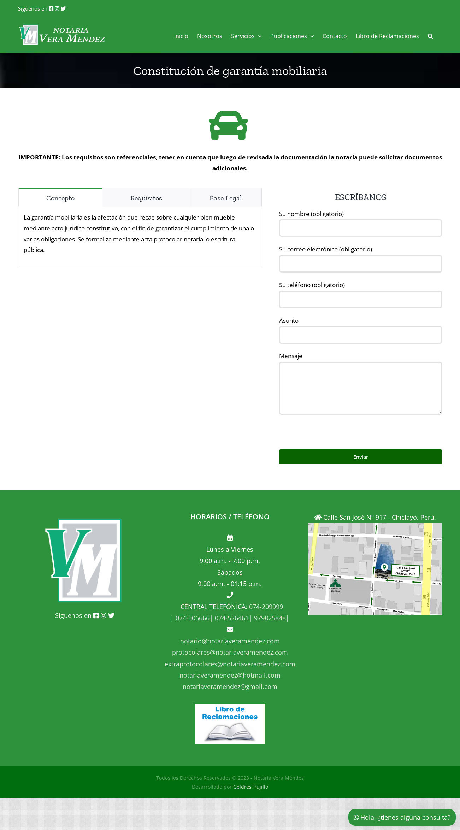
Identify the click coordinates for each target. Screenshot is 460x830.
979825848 (269, 618)
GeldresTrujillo (250, 786)
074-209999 (266, 606)
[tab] (60, 197)
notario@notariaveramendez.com (230, 641)
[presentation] (333, 428)
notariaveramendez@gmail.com (230, 686)
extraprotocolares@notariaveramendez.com (230, 664)
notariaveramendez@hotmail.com (230, 675)
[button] (430, 35)
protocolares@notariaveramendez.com (230, 652)
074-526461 (231, 618)
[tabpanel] (140, 237)
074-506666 (192, 618)
